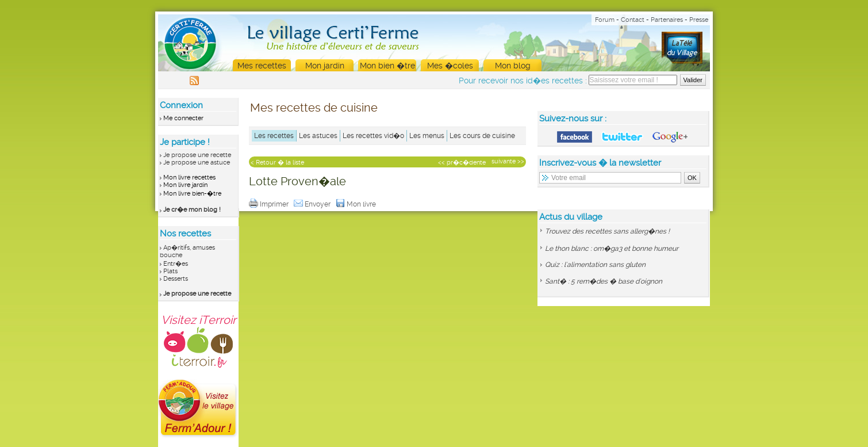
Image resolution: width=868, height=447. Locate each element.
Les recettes (274, 136)
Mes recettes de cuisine (314, 107)
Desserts (175, 278)
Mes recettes (261, 65)
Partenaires (667, 20)
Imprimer (269, 204)
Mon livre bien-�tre (192, 193)
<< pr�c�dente (462, 162)
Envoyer (313, 204)
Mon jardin (324, 65)
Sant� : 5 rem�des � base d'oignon (603, 281)
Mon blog (513, 65)
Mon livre (357, 204)
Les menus (426, 136)
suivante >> (507, 161)
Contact (632, 20)
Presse (698, 20)
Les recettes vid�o (373, 136)
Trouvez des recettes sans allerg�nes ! (607, 231)
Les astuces (318, 136)
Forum (604, 20)
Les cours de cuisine (482, 136)
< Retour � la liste (277, 162)
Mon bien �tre (387, 65)
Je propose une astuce (196, 162)
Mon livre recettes (189, 177)
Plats (170, 271)
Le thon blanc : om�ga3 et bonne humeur (611, 248)
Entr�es (175, 264)
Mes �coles (450, 65)
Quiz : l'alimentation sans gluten (595, 265)
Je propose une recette (197, 155)
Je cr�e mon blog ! (192, 209)
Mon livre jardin (185, 185)
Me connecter (183, 118)
